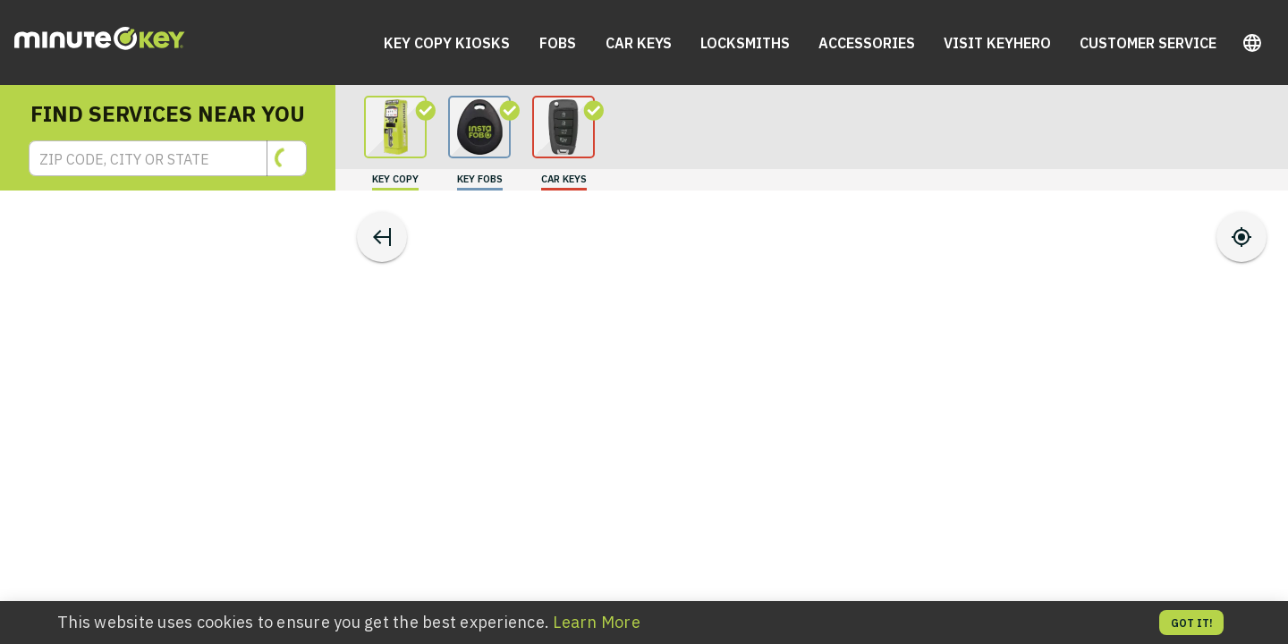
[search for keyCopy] (395, 143)
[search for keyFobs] (479, 143)
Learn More (596, 622)
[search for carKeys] (563, 143)
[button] (1252, 42)
